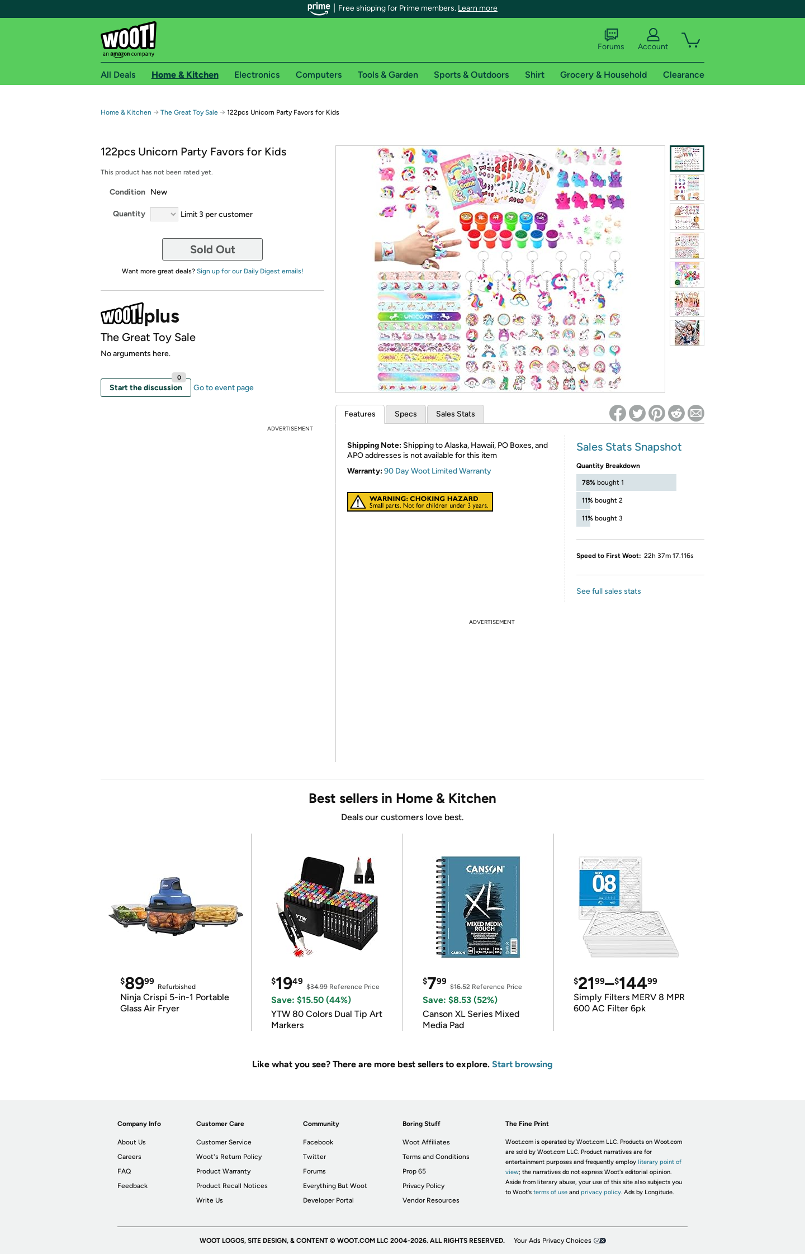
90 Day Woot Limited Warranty (437, 471)
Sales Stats (455, 414)
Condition (127, 192)
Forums (611, 39)
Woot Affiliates (426, 1142)
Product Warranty (223, 1171)
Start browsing (522, 1064)
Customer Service (224, 1142)
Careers (129, 1157)
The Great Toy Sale (189, 112)
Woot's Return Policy (229, 1157)
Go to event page (223, 387)
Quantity (129, 214)
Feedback (132, 1186)
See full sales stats (608, 591)
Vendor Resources (431, 1200)
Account (653, 39)
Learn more (478, 8)
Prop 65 (414, 1171)
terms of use (550, 1192)
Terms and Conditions (436, 1157)
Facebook (318, 1142)
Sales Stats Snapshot (629, 446)
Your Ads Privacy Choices (552, 1240)
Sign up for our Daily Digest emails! (250, 271)
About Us (131, 1142)
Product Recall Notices (232, 1186)
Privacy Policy (423, 1186)
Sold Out (212, 249)
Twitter (314, 1157)
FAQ (124, 1171)
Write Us (209, 1200)
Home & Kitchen (126, 112)
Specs (406, 414)
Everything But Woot (335, 1186)
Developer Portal (328, 1200)
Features (360, 414)
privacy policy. (601, 1192)
